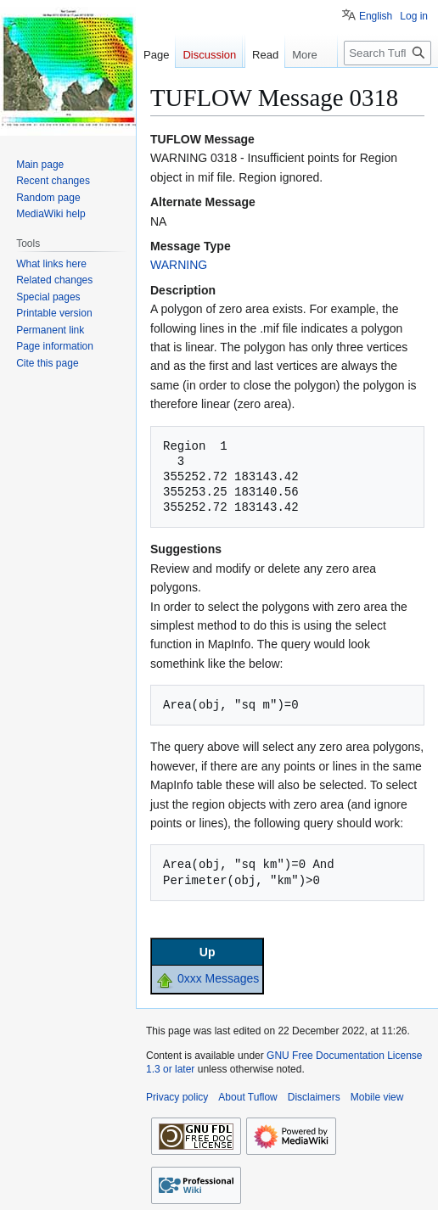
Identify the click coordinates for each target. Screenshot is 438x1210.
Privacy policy (177, 1097)
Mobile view (377, 1097)
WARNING (178, 265)
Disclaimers (314, 1097)
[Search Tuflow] (387, 87)
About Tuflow (247, 1097)
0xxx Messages (218, 978)
